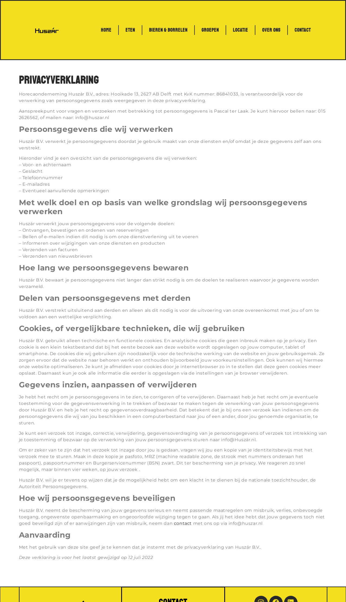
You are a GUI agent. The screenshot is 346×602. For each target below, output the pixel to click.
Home (106, 30)
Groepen (210, 30)
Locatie (240, 30)
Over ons (271, 30)
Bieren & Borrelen (168, 30)
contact (183, 523)
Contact (303, 30)
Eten (130, 30)
